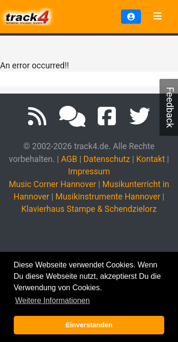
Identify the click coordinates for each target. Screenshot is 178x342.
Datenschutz (107, 159)
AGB (69, 159)
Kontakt (150, 159)
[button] (131, 17)
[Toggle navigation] (157, 17)
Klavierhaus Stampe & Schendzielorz (89, 209)
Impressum (89, 171)
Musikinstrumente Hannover (108, 196)
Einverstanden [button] (89, 325)
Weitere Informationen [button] (52, 300)
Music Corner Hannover (52, 184)
